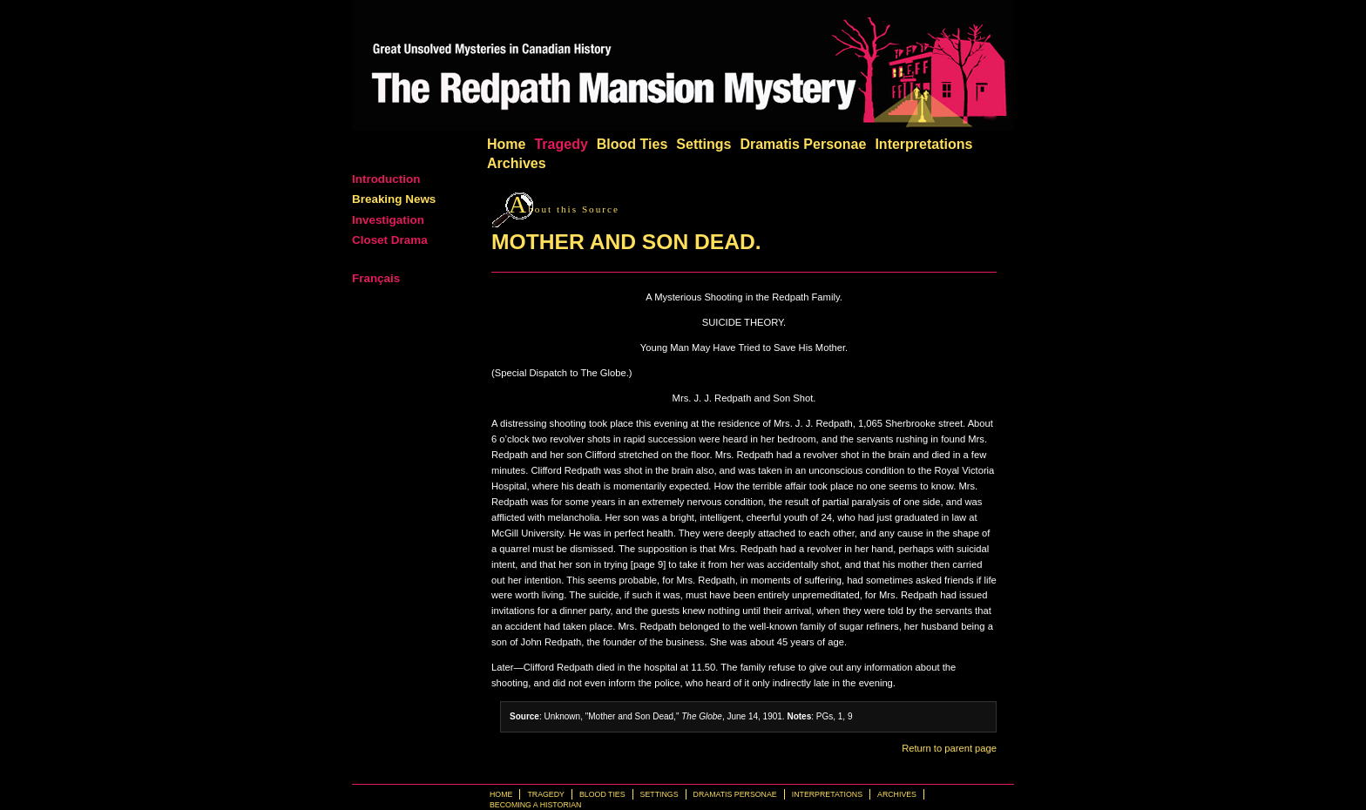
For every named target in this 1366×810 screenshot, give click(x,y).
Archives (516, 163)
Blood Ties (632, 144)
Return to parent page (949, 748)
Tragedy (560, 144)
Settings (703, 144)
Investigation (388, 219)
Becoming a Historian (535, 804)
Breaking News (394, 199)
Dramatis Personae (803, 144)
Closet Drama (390, 239)
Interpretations (923, 144)
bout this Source (564, 209)
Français (376, 278)
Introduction (386, 179)
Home (506, 144)
